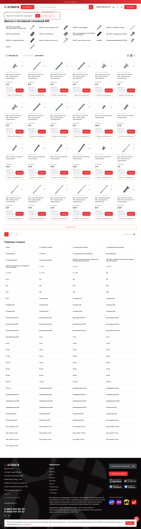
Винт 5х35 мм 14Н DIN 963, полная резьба (59, 157)
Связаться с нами (118, 474)
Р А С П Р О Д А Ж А (70, 2)
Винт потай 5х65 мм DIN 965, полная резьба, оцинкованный (124, 158)
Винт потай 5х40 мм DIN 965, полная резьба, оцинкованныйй (57, 117)
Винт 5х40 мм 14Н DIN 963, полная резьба (81, 157)
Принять (130, 523)
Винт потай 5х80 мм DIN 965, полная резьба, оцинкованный (35, 199)
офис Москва (9, 468)
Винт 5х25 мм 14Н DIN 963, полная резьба (14, 157)
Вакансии (52, 477)
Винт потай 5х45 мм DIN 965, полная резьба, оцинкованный (80, 76)
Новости (51, 468)
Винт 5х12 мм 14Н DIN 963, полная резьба (103, 116)
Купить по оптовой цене (15, 95)
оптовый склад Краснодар (13, 476)
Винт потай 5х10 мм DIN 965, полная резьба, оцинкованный (102, 76)
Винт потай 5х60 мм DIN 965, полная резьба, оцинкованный (102, 199)
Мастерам (52, 480)
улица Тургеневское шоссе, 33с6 (16, 486)
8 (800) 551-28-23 (14, 511)
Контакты (7, 494)
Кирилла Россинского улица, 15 (15, 483)
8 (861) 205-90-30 (103, 7)
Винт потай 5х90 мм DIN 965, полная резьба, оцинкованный (57, 199)
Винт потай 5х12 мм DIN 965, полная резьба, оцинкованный (13, 76)
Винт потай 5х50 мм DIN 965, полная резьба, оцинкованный (35, 76)
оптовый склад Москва (12, 472)
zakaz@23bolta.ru (10, 503)
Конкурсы (52, 471)
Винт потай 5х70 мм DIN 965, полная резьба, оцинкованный (13, 199)
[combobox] (62, 7)
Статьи (51, 474)
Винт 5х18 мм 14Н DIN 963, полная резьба (125, 116)
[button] (11, 55)
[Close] (58, 15)
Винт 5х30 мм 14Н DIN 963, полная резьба (36, 157)
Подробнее (27, 524)
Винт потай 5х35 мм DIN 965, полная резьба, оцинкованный (80, 117)
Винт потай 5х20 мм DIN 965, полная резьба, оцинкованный (13, 117)
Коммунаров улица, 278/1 (13, 479)
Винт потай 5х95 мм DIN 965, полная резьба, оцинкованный (80, 199)
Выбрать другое (48, 16)
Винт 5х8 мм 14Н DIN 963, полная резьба (103, 157)
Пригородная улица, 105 (13, 490)
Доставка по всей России (12, 497)
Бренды (51, 483)
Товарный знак (53, 487)
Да (38, 16)
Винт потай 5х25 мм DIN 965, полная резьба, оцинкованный (35, 117)
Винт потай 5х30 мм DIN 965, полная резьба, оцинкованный (57, 76)
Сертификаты (53, 489)
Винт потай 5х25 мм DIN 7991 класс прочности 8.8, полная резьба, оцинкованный (125, 200)
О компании (53, 493)
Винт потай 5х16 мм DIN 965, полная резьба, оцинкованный (124, 76)
